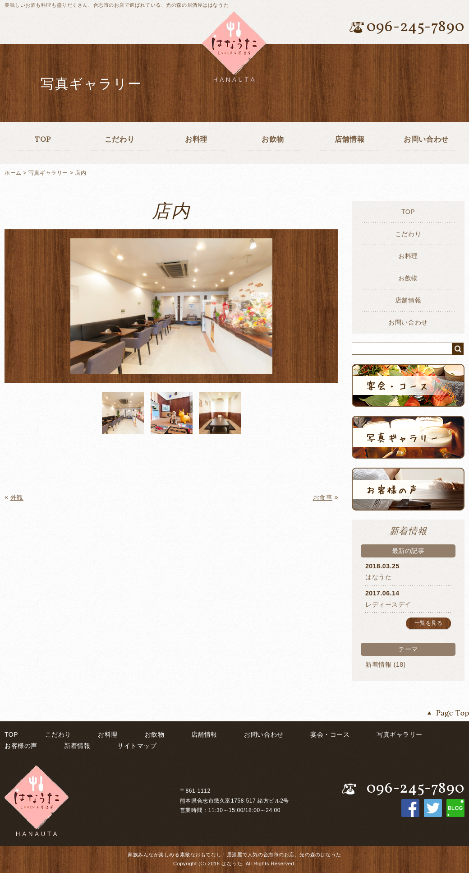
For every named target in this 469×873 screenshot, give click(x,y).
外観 (16, 497)
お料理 (196, 139)
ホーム (13, 173)
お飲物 (273, 139)
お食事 (323, 497)
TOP (43, 139)
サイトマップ (136, 745)
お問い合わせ (426, 139)
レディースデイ (388, 604)
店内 (80, 173)
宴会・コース (329, 734)
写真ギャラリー (48, 173)
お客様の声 (21, 745)
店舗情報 (349, 139)
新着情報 (378, 664)
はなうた (378, 576)
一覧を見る (428, 623)
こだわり (119, 139)
